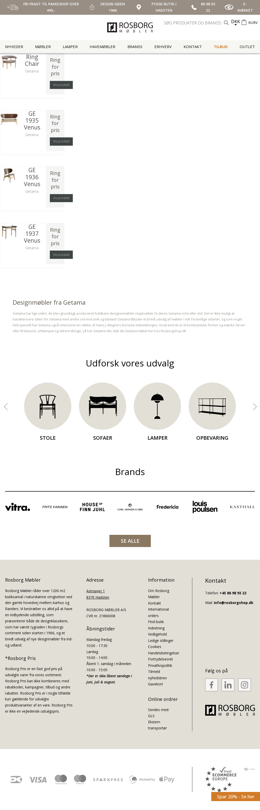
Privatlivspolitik (160, 665)
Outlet (247, 46)
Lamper (70, 46)
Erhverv (163, 46)
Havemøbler (102, 46)
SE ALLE (130, 540)
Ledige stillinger (160, 640)
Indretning (156, 628)
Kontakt (193, 46)
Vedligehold (157, 634)
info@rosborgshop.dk (233, 602)
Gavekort (155, 684)
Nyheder (14, 46)
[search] (197, 23)
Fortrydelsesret (160, 659)
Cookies (154, 646)
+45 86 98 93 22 (233, 593)
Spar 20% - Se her (235, 796)
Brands (134, 46)
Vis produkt (61, 85)
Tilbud (221, 46)
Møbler (43, 46)
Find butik (156, 621)
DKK (235, 21)
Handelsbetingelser (163, 653)
